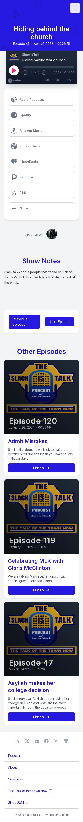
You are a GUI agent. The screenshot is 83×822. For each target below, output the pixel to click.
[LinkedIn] (66, 741)
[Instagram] (56, 741)
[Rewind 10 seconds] (25, 72)
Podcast (14, 755)
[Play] (14, 70)
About (12, 767)
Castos (64, 814)
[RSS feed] (17, 741)
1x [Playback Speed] (34, 72)
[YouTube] (37, 741)
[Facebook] (46, 741)
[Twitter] (27, 741)
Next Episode (59, 321)
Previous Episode (19, 322)
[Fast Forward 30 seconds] (44, 72)
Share (70, 80)
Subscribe (52, 80)
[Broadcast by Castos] (14, 80)
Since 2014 (18, 802)
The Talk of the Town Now (30, 791)
